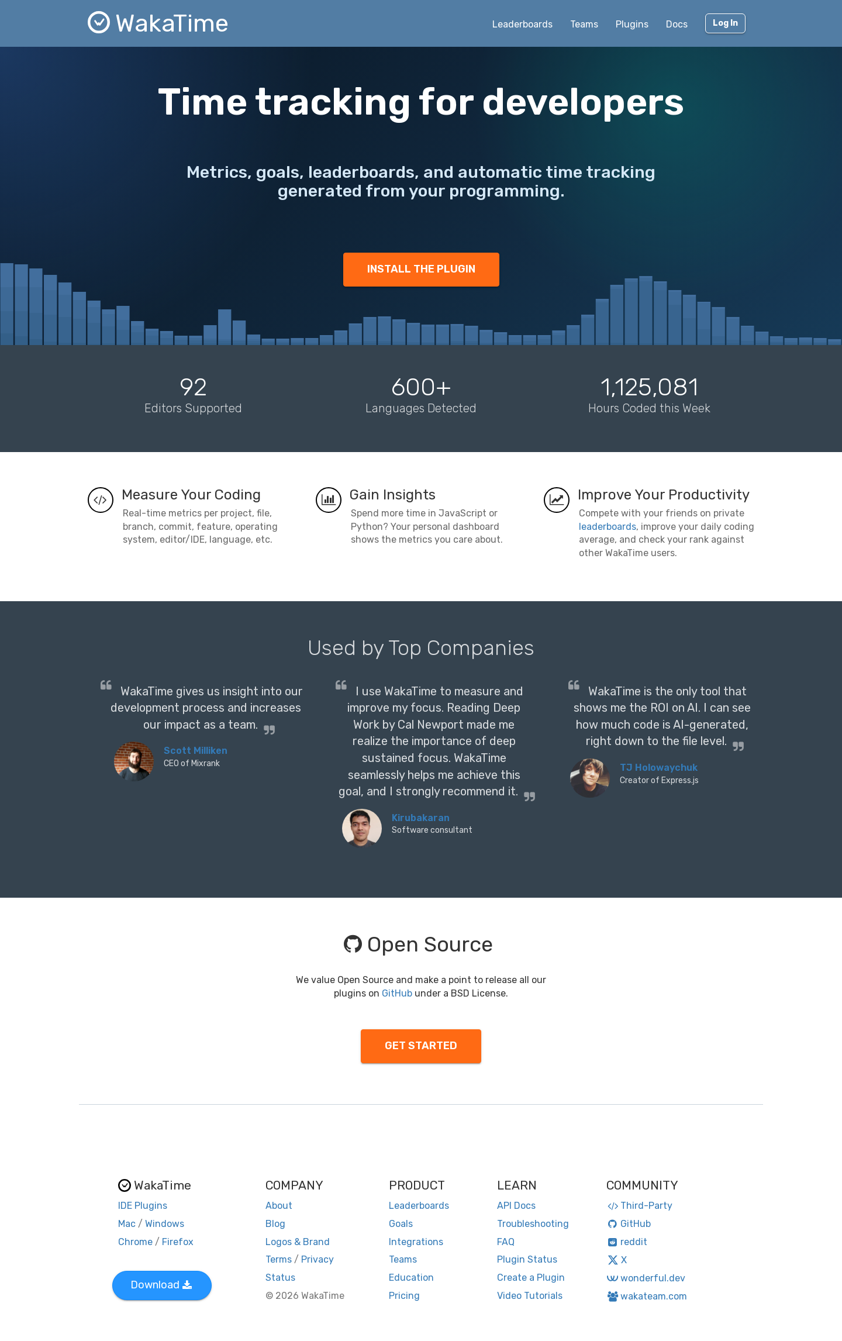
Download (161, 1284)
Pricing (404, 1295)
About (278, 1205)
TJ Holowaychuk (659, 767)
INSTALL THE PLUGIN (421, 269)
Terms (278, 1259)
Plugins (632, 24)
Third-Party (639, 1205)
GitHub (397, 993)
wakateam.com (647, 1296)
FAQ (506, 1241)
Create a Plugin (531, 1277)
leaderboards (607, 526)
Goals (401, 1223)
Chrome (135, 1241)
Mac (127, 1223)
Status (280, 1277)
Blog (275, 1223)
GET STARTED (421, 1045)
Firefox (178, 1241)
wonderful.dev (645, 1278)
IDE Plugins (142, 1205)
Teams (584, 24)
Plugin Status (527, 1259)
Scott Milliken (195, 750)
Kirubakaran (421, 817)
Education (411, 1277)
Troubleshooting (533, 1223)
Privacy (317, 1259)
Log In (725, 23)
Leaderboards (522, 24)
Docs (677, 24)
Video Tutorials (530, 1295)
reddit (627, 1241)
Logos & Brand (297, 1241)
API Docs (516, 1205)
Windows (164, 1223)
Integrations (416, 1241)
